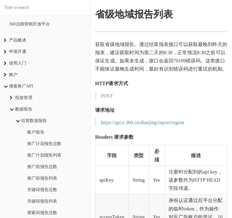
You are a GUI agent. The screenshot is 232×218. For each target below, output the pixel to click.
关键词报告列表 (42, 201)
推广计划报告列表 (44, 155)
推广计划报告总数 (44, 143)
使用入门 (15, 63)
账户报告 (35, 132)
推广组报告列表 (42, 178)
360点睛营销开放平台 (29, 24)
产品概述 (15, 40)
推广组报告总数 (42, 166)
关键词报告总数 (42, 189)
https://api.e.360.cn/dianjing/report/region (142, 122)
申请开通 (15, 51)
